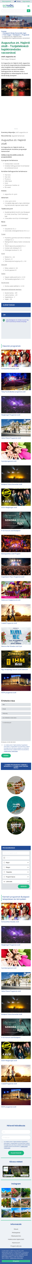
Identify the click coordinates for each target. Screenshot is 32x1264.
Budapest (16, 35)
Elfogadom (16, 1261)
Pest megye (7, 35)
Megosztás (24, 1175)
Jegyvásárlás (26, 1)
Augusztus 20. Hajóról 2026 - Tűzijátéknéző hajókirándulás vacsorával (15, 47)
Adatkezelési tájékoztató (16, 1239)
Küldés (6, 755)
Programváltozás (16, 1246)
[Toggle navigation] (28, 6)
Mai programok (6, 1)
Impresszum (16, 1243)
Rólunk (16, 1229)
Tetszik (8, 1175)
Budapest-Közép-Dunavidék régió (14, 33)
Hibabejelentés (16, 1236)
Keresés (24, 886)
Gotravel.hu (12, 1168)
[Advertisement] (16, 117)
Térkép (17, 1)
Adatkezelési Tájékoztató (11, 751)
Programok (25, 35)
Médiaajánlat (16, 1232)
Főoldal (3, 31)
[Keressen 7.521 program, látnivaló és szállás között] (14, 10)
